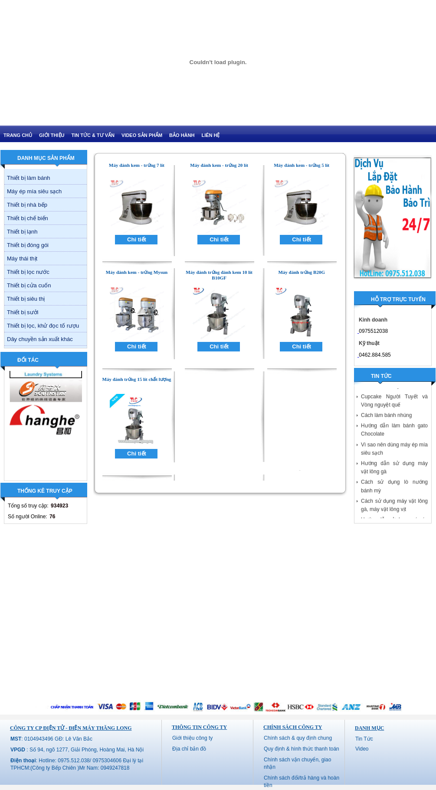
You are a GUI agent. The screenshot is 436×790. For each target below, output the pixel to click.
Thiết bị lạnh (22, 231)
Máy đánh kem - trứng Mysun (136, 272)
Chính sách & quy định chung (298, 738)
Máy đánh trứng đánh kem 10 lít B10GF (219, 275)
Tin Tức (364, 739)
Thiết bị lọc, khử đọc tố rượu (43, 325)
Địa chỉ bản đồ (189, 749)
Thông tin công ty (199, 727)
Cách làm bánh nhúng (386, 417)
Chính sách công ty (292, 727)
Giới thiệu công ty (192, 738)
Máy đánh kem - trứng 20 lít (219, 165)
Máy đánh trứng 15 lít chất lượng (136, 379)
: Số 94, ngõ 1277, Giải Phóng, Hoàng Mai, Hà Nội (77, 750)
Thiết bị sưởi (23, 312)
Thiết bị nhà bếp (27, 205)
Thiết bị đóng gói (28, 245)
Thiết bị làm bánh (28, 178)
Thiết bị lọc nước (28, 272)
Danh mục (369, 728)
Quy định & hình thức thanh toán (301, 749)
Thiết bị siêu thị (26, 299)
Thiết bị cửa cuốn (29, 285)
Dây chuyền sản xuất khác (40, 339)
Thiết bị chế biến (27, 218)
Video (361, 749)
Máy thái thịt (22, 258)
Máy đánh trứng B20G (301, 272)
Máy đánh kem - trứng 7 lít (136, 165)
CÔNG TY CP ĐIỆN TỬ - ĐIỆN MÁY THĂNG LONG (70, 728)
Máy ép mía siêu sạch (34, 191)
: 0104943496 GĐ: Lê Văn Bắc (51, 739)
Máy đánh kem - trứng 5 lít (301, 165)
